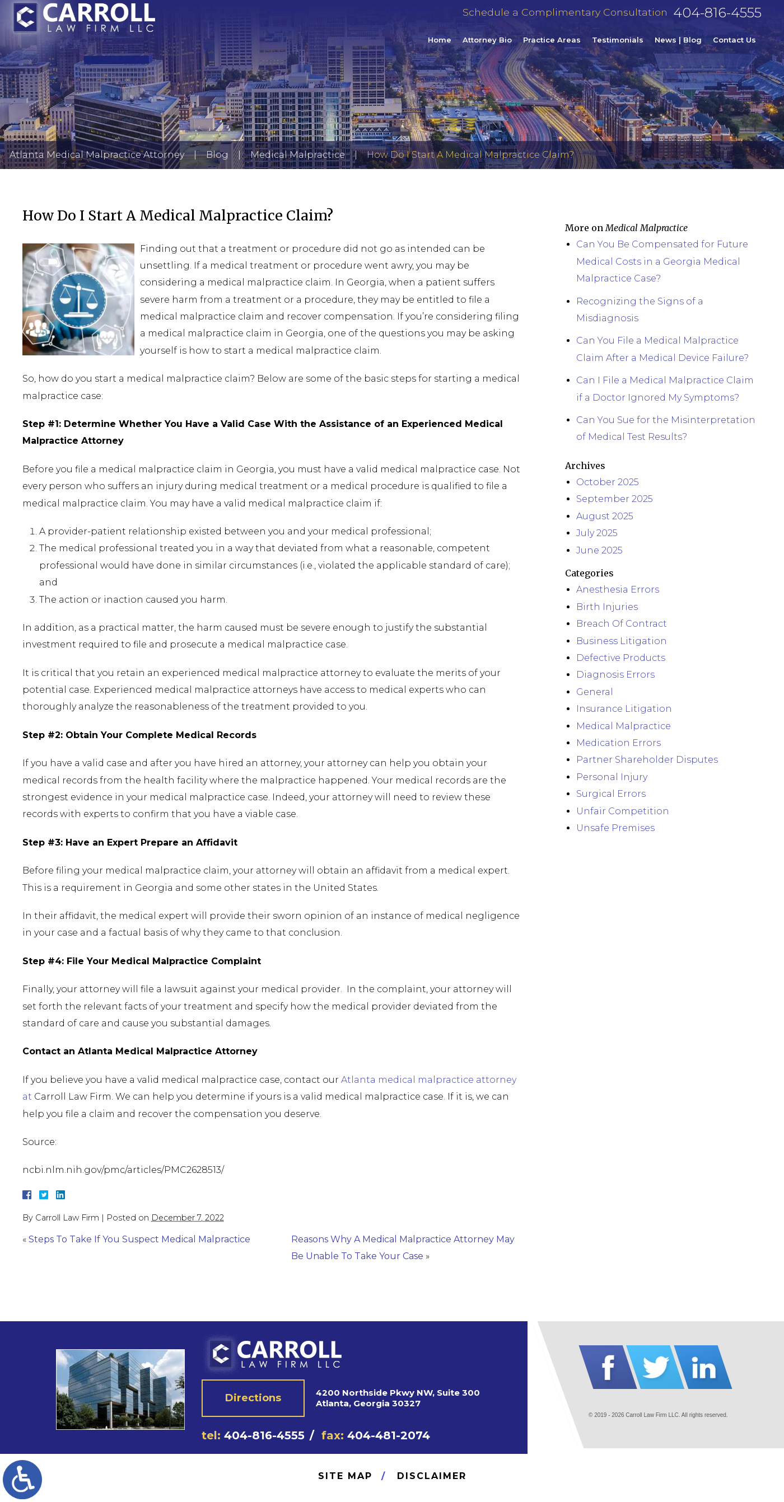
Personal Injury (611, 777)
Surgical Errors (611, 793)
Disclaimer (431, 1476)
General (594, 692)
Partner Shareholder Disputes (647, 759)
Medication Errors (618, 743)
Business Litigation (621, 641)
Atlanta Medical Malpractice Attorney (97, 154)
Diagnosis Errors (615, 674)
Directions (253, 1398)
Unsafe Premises (615, 828)
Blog (217, 154)
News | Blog (678, 47)
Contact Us (734, 47)
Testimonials (617, 47)
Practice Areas (552, 47)
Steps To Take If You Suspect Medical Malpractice (139, 1239)
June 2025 (599, 550)
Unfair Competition (622, 811)
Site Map (345, 1476)
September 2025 (614, 499)
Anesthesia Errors (617, 589)
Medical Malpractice (297, 154)
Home (439, 47)
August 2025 (604, 516)
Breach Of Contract (621, 623)
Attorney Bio (487, 47)
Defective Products (620, 658)
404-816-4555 (717, 20)
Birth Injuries (607, 607)
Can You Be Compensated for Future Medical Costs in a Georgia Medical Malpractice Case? (662, 261)
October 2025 (607, 482)
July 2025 (597, 533)
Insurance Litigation (624, 708)
